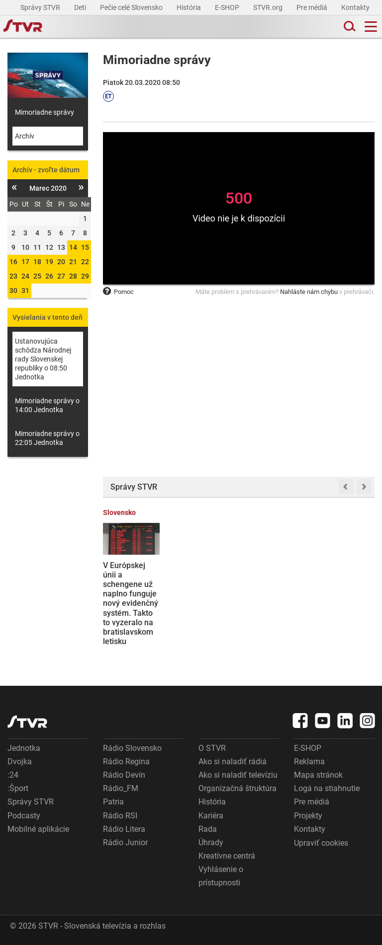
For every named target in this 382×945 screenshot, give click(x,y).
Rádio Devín (124, 775)
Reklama (309, 761)
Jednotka (23, 748)
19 (49, 262)
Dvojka (19, 761)
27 (61, 276)
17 (25, 262)
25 (37, 276)
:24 (12, 775)
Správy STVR (41, 7)
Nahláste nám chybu (309, 291)
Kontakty (355, 7)
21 (73, 262)
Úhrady (210, 842)
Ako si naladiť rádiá (232, 761)
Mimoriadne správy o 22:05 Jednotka (47, 438)
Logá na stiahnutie (327, 788)
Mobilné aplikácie (38, 829)
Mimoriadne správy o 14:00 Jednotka (47, 405)
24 (25, 276)
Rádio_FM (120, 788)
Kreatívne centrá (226, 856)
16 (13, 262)
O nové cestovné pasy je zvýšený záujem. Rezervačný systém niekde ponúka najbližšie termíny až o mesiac (344, 608)
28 (73, 276)
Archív (24, 136)
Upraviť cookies (321, 843)
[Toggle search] (349, 26)
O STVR (212, 748)
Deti (81, 7)
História (189, 7)
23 (13, 276)
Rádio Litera (124, 829)
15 (85, 247)
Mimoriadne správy (44, 112)
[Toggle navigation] (371, 26)
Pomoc (118, 291)
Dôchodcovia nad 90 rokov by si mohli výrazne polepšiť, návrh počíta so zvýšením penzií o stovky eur (203, 604)
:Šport (17, 788)
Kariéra (210, 815)
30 (13, 290)
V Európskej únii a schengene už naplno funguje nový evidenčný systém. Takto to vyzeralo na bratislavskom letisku (130, 604)
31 (25, 290)
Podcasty (23, 815)
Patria (113, 801)
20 (61, 262)
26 (49, 276)
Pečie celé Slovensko (132, 7)
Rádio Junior (125, 842)
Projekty (308, 815)
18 (37, 262)
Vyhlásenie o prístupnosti (220, 876)
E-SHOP (228, 7)
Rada (207, 829)
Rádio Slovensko (132, 748)
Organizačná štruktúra (237, 788)
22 (85, 262)
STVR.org (268, 7)
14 (73, 247)
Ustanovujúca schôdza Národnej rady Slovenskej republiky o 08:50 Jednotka (43, 359)
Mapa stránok (318, 775)
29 (85, 276)
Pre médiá (312, 7)
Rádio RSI (120, 815)
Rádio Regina (126, 761)
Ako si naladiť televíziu (238, 775)
